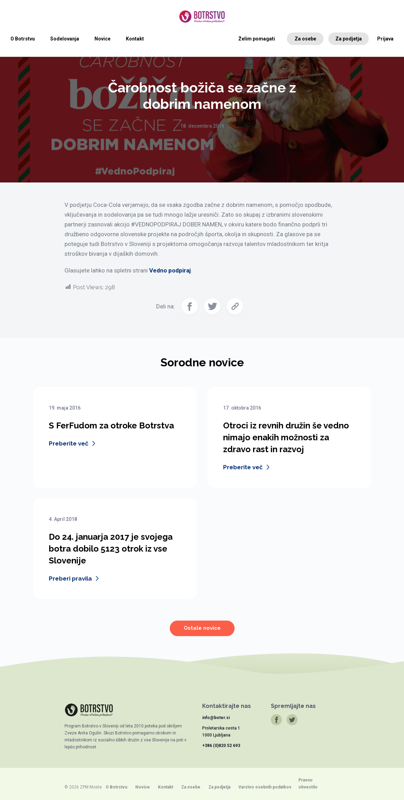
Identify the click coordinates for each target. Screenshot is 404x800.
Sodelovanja (64, 39)
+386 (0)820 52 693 (221, 745)
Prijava (385, 39)
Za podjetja (348, 39)
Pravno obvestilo (308, 784)
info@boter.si (216, 717)
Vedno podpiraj (170, 270)
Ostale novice (202, 632)
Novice (102, 39)
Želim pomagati (256, 39)
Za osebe (305, 39)
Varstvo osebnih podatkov (264, 787)
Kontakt (135, 39)
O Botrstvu (22, 39)
